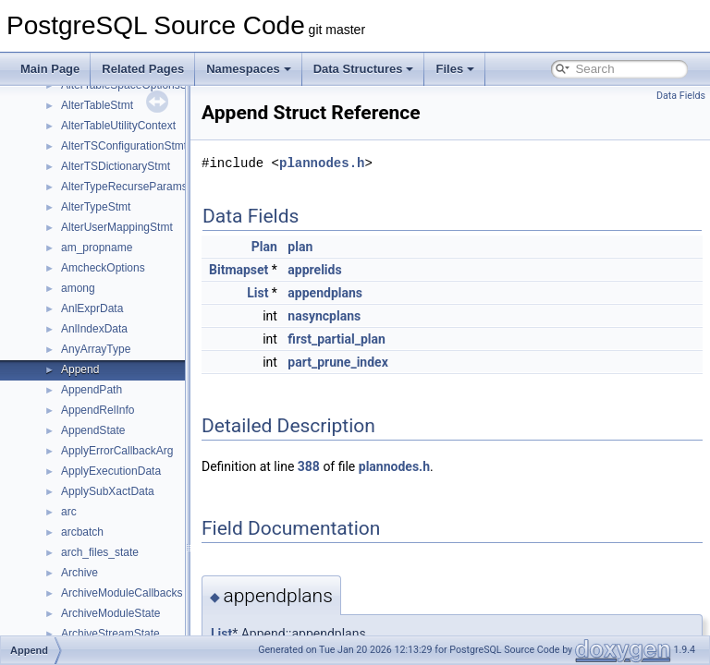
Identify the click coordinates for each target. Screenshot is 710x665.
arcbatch (82, 532)
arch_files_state (100, 552)
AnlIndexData (94, 328)
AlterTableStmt (97, 105)
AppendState (93, 430)
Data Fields (680, 96)
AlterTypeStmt (95, 206)
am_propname (96, 247)
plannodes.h (367, 163)
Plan (311, 246)
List (303, 292)
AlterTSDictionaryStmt (115, 166)
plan (346, 246)
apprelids (360, 269)
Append (80, 369)
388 (355, 466)
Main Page (50, 69)
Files (454, 69)
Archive (79, 572)
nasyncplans (370, 315)
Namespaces (248, 69)
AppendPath (91, 389)
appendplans (371, 292)
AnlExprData (92, 308)
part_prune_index (384, 362)
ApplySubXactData (107, 491)
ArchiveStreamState (110, 633)
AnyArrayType (95, 349)
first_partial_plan (382, 339)
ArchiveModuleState (110, 613)
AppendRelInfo (97, 410)
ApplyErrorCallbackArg (117, 450)
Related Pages (143, 69)
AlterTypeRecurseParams (124, 186)
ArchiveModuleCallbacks (121, 592)
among (78, 288)
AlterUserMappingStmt (117, 227)
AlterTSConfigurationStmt (124, 145)
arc (69, 511)
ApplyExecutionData (111, 471)
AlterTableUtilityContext (118, 125)
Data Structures (363, 69)
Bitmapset (284, 269)
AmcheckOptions (103, 267)
